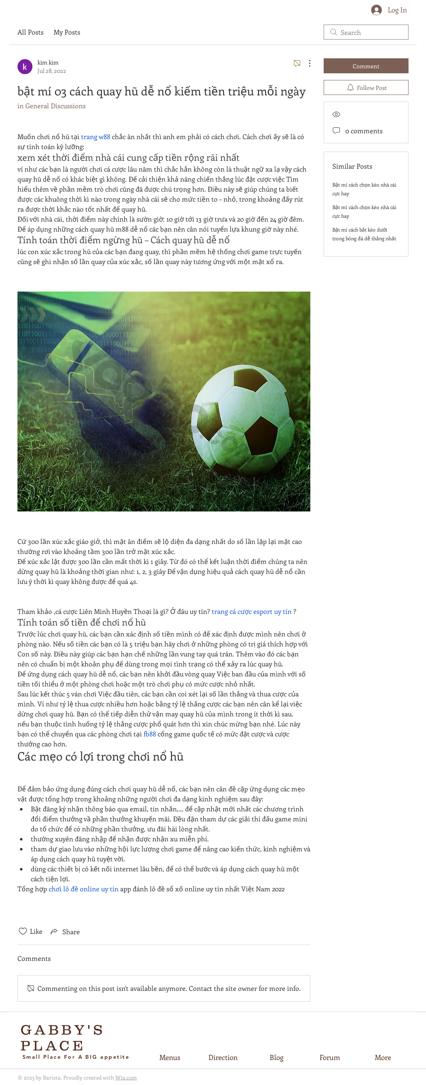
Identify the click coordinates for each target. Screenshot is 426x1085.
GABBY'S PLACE (63, 1037)
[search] (366, 32)
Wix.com (126, 1077)
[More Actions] (305, 63)
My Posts (67, 31)
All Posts (30, 31)
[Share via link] (64, 931)
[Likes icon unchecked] (22, 931)
